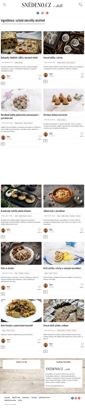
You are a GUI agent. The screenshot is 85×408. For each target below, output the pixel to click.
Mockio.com (7, 404)
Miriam (8, 76)
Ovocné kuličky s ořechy (53, 58)
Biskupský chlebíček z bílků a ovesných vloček (19, 58)
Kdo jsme (7, 397)
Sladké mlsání (18, 62)
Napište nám (16, 397)
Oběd (16, 216)
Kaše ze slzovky (7, 268)
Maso (46, 273)
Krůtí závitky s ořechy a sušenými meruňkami (62, 268)
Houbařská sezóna (10, 400)
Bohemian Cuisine (44, 397)
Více (3, 83)
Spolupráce (25, 397)
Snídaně (72, 216)
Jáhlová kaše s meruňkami (54, 211)
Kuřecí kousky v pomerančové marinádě (17, 325)
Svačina (78, 216)
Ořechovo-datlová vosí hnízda (55, 115)
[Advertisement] (33, 165)
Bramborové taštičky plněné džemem (16, 211)
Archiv (20, 400)
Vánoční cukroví (70, 62)
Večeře (29, 216)
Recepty (34, 397)
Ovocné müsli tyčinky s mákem (55, 325)
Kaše (58, 216)
